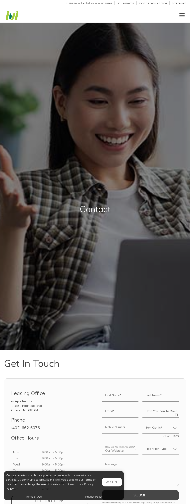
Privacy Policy (152, 503)
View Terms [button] (171, 436)
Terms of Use (34, 496)
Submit (140, 495)
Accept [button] (111, 482)
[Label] (140, 472)
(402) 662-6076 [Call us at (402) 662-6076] (125, 3)
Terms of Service (168, 503)
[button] (176, 412)
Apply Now (179, 3)
